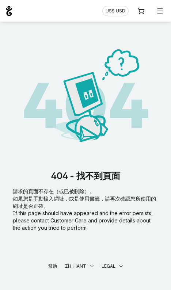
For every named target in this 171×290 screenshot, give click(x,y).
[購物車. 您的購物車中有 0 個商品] (141, 11)
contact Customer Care (59, 220)
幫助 (52, 266)
